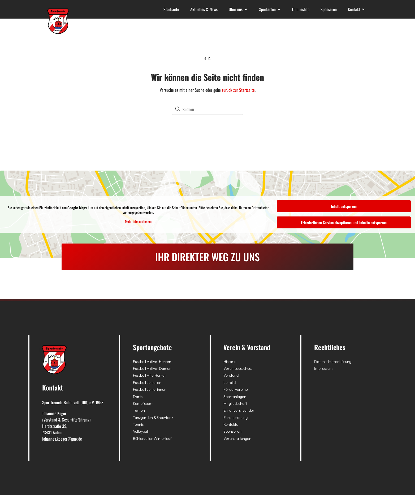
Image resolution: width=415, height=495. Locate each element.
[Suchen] (177, 109)
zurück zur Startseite (238, 90)
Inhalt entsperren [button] (344, 206)
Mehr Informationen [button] (138, 221)
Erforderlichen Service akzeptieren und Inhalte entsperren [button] (344, 222)
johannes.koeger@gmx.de (62, 439)
